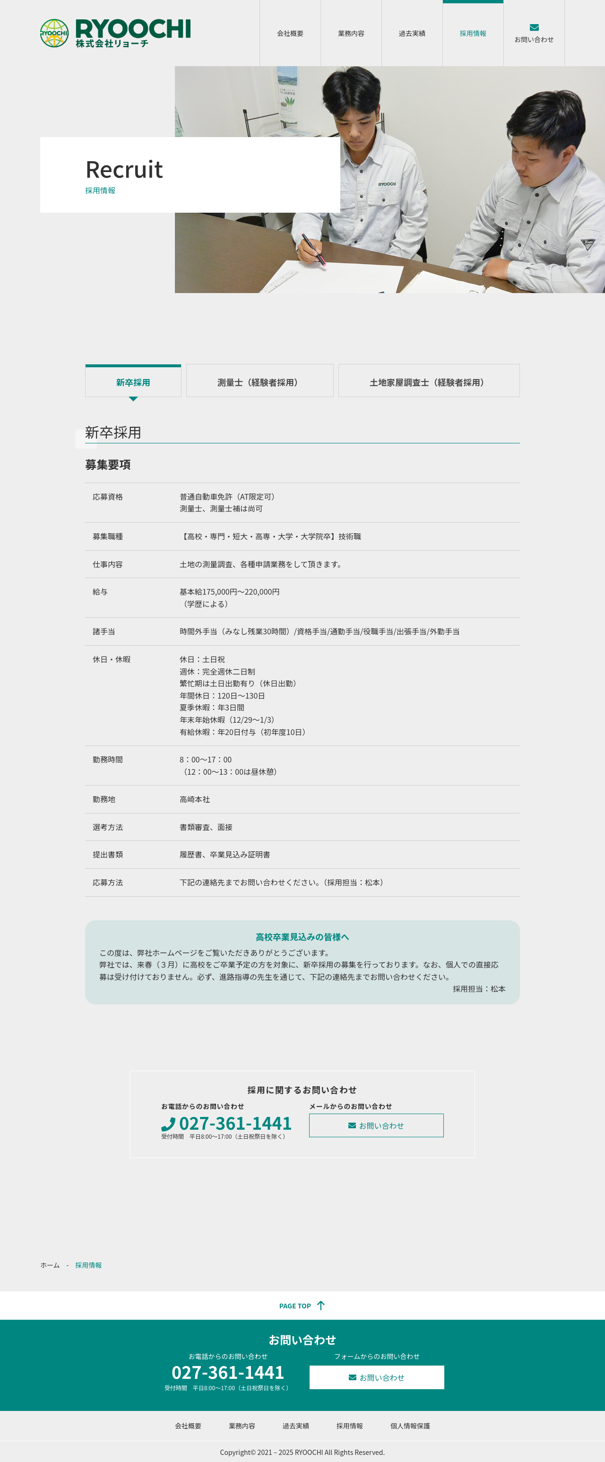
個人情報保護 (410, 1425)
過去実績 (412, 33)
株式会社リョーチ (115, 33)
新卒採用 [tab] (133, 382)
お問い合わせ (534, 39)
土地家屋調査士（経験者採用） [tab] (429, 382)
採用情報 (473, 33)
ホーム (50, 1265)
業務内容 (351, 33)
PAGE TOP (295, 1305)
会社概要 (290, 33)
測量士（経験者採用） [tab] (259, 382)
